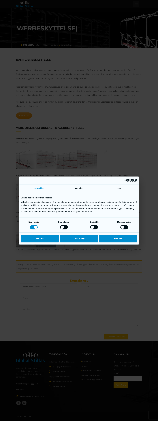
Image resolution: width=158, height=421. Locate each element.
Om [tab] (119, 188)
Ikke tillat (39, 238)
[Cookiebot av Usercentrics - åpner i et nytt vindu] (125, 180)
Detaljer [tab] (79, 188)
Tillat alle (118, 238)
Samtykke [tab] (39, 188)
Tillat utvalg (78, 238)
